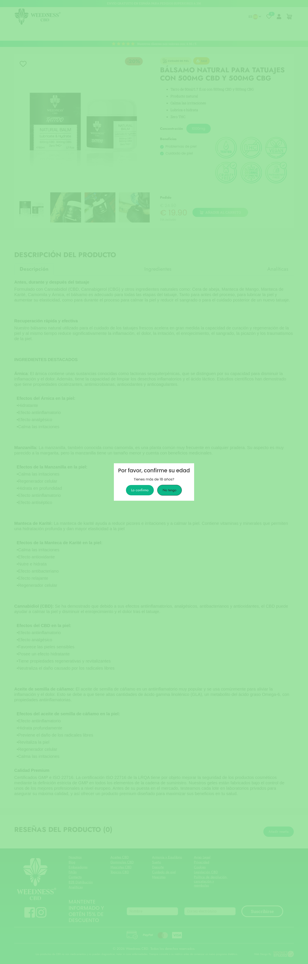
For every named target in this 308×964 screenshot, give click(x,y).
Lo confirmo (140, 490)
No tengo (169, 490)
